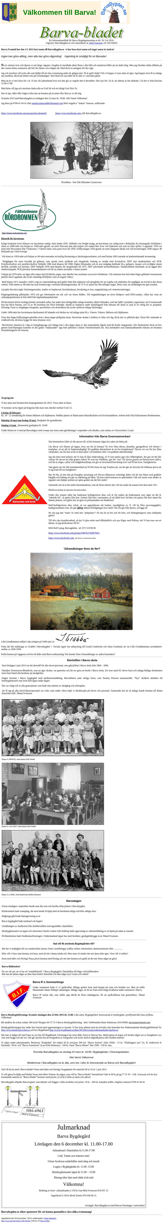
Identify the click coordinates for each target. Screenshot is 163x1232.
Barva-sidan (45, 1221)
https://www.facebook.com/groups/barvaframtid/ (24, 113)
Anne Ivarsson (95, 43)
